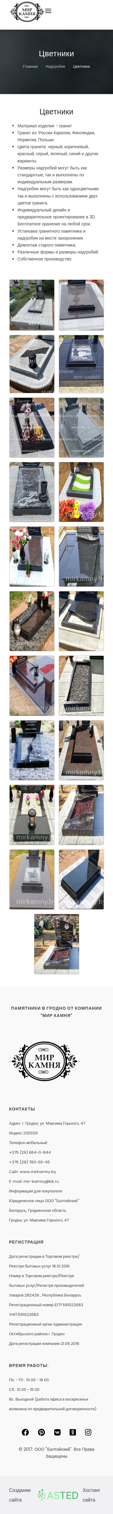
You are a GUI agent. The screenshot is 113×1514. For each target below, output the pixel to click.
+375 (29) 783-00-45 (29, 1162)
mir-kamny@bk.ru (41, 1181)
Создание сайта (20, 1495)
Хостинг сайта (91, 1495)
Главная (30, 66)
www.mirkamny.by (38, 1172)
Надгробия (55, 66)
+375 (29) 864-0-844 (30, 1152)
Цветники (81, 66)
